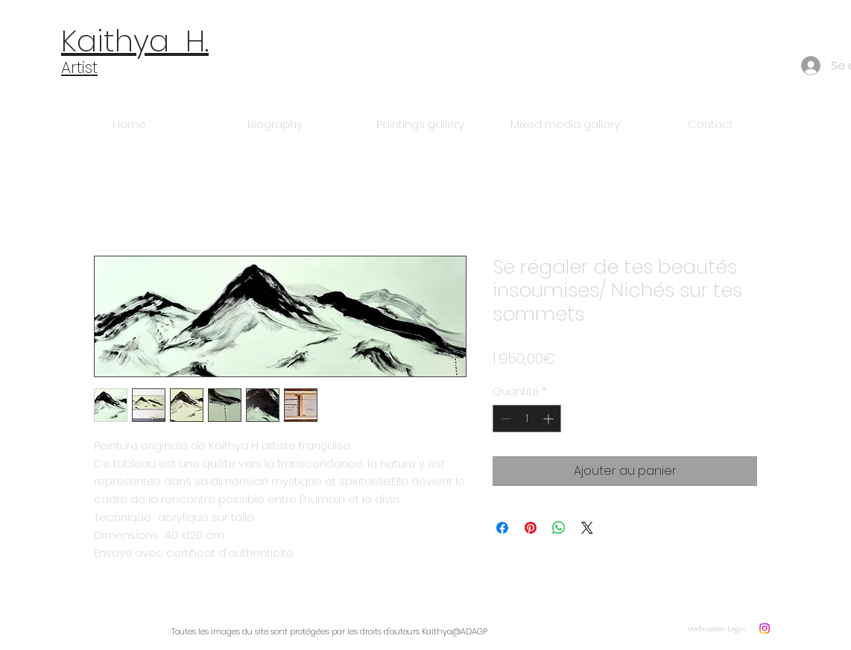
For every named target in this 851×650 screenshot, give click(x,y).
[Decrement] (504, 419)
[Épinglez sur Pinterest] (531, 528)
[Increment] (549, 419)
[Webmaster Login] (716, 628)
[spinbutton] (526, 419)
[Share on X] (587, 528)
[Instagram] (764, 628)
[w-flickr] (781, 628)
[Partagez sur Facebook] (502, 528)
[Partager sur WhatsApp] (559, 528)
